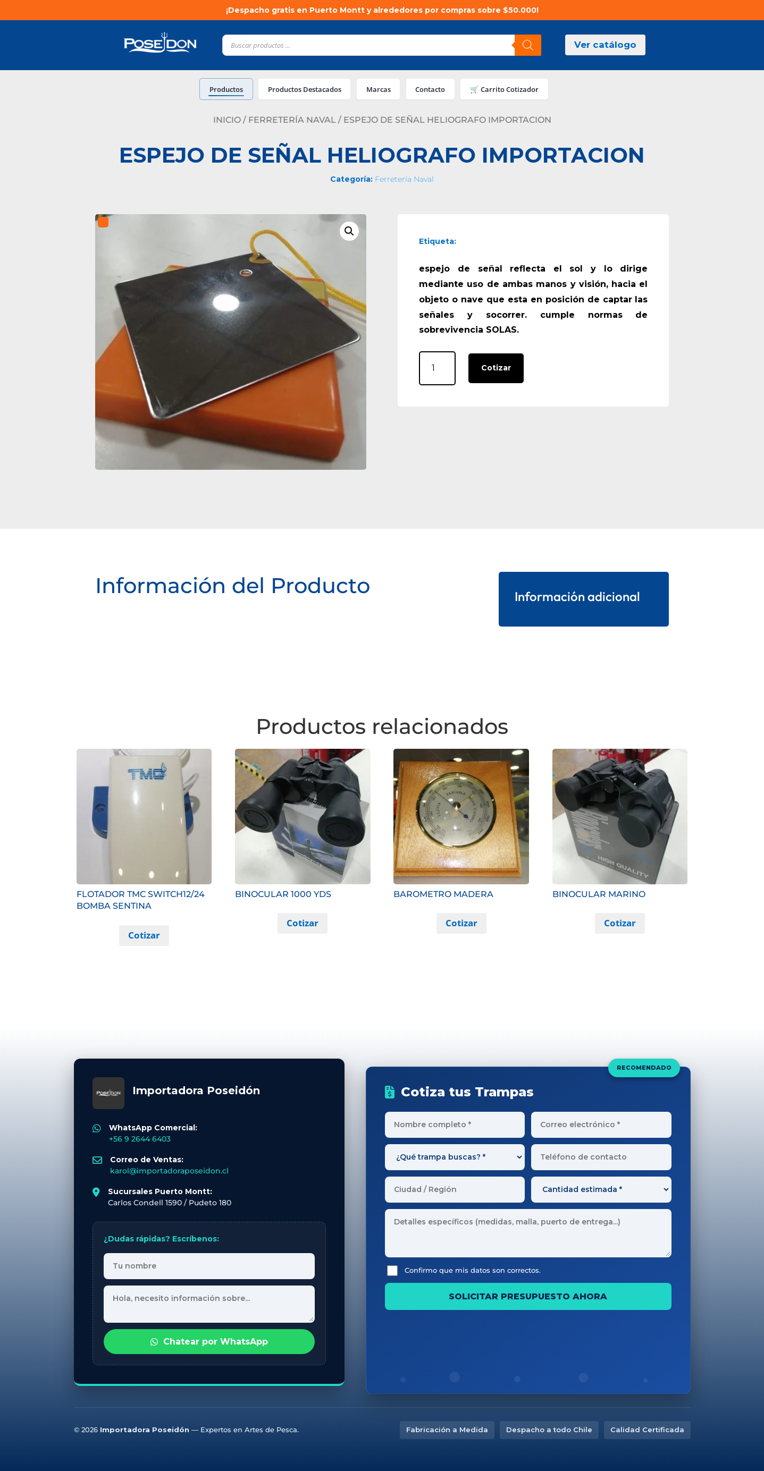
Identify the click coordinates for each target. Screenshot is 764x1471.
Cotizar (496, 368)
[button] (349, 231)
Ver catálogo (605, 44)
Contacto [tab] (430, 89)
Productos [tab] (226, 89)
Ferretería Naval (292, 120)
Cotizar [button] (144, 935)
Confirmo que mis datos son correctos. (464, 1270)
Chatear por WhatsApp (209, 1342)
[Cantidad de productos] (437, 368)
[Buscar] (528, 45)
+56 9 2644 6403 (140, 1139)
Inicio (227, 120)
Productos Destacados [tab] (304, 89)
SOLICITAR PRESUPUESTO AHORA (528, 1296)
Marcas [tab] (378, 89)
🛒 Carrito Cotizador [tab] (504, 89)
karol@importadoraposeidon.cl (169, 1171)
